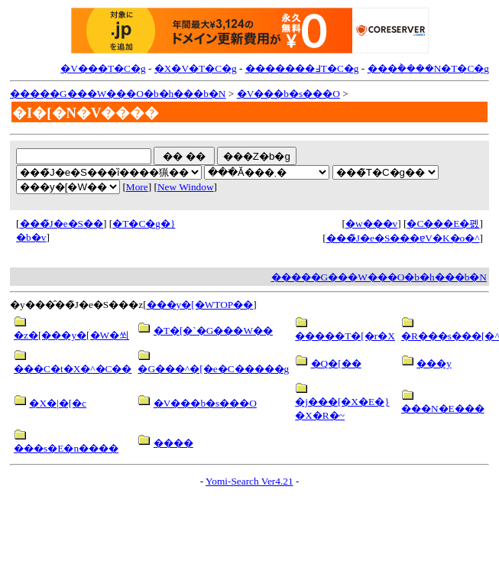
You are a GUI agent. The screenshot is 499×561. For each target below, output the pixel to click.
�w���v (371, 223)
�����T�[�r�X (345, 336)
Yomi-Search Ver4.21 (249, 481)
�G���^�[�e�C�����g (213, 369)
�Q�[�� (336, 363)
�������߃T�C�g (302, 68)
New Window (185, 187)
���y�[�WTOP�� (200, 304)
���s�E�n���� (66, 448)
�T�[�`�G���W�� (213, 330)
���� (173, 443)
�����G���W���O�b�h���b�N (117, 93)
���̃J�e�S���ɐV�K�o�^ (403, 238)
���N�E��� (442, 408)
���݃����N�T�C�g (428, 68)
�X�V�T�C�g (195, 68)
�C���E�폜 (443, 223)
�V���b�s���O (288, 93)
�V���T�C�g (102, 68)
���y (434, 363)
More (137, 187)
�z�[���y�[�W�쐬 (71, 335)
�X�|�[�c (57, 403)
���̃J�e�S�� (62, 223)
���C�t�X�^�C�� (72, 369)
